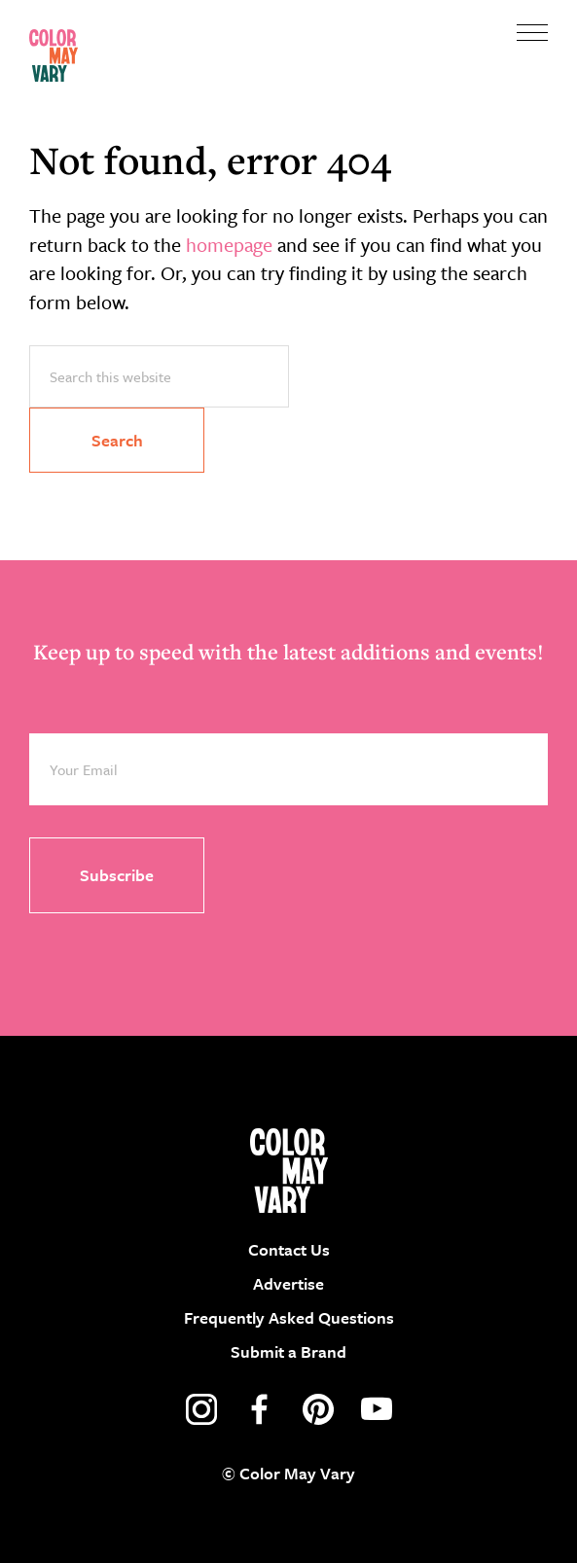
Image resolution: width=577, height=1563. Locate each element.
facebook (259, 1409)
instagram (201, 1409)
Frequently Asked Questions (289, 1317)
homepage (229, 245)
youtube (376, 1409)
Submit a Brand (288, 1351)
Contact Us (289, 1249)
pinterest (318, 1409)
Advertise (288, 1283)
